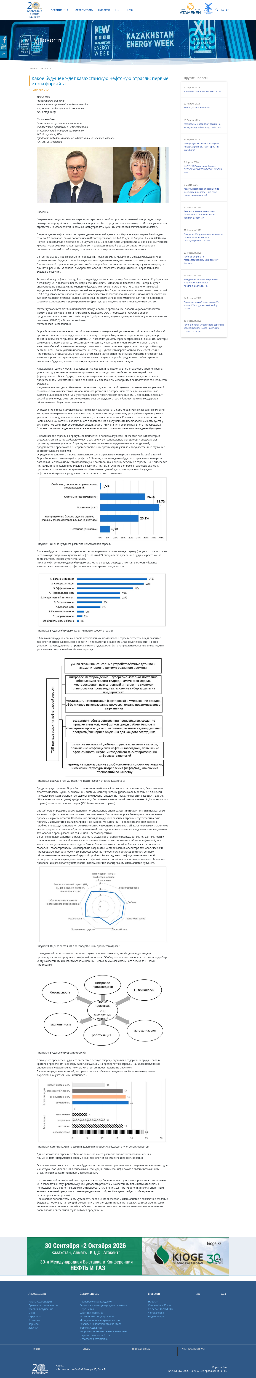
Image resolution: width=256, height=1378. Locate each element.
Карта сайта (219, 1367)
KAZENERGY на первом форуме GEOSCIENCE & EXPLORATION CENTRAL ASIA (203, 169)
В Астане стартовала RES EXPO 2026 (202, 91)
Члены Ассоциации (40, 1301)
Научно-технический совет (96, 1335)
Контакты (34, 1320)
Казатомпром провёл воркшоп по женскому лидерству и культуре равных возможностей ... (201, 192)
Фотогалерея (156, 1312)
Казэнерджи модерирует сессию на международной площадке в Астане (202, 125)
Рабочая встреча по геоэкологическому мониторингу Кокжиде (201, 260)
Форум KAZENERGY (91, 1327)
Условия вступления (40, 1309)
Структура (34, 1316)
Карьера (33, 1324)
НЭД (118, 10)
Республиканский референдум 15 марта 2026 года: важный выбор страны (201, 305)
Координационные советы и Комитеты (103, 1331)
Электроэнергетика (91, 1312)
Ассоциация (59, 10)
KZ (222, 9)
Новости (104, 10)
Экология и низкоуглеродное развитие (103, 1305)
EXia (130, 10)
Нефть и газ (87, 1309)
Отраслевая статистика (94, 1339)
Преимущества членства (43, 1305)
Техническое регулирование (97, 1316)
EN (227, 9)
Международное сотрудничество (100, 1320)
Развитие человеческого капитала (100, 1324)
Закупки (33, 1327)
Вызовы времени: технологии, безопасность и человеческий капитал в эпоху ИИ (199, 214)
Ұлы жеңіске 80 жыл (160, 1305)
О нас (31, 1312)
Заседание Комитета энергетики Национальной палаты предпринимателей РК (201, 282)
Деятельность (83, 10)
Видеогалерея (156, 1316)
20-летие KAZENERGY (160, 1309)
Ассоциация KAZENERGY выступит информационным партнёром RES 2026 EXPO (202, 146)
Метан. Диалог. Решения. (197, 107)
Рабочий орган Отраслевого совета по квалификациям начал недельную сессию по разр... (204, 328)
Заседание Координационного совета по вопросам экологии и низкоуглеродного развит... (203, 237)
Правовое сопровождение (96, 1301)
